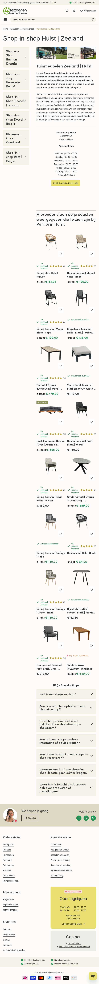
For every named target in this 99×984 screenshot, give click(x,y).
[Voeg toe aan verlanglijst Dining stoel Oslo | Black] (91, 533)
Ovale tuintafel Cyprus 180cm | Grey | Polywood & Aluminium (80, 498)
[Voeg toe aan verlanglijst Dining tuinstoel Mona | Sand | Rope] (91, 253)
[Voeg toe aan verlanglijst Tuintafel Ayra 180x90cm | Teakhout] (91, 645)
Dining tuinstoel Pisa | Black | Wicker (80, 442)
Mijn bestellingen (10, 905)
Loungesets (8, 844)
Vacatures (7, 945)
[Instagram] (86, 818)
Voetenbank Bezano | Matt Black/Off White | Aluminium (80, 386)
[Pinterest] (93, 818)
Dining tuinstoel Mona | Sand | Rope (81, 274)
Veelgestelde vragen (60, 850)
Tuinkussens (9, 876)
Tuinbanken (8, 865)
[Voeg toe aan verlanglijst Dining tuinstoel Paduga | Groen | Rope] (60, 589)
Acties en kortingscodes (14, 950)
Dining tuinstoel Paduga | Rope (50, 554)
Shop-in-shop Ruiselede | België (16, 80)
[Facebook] (78, 818)
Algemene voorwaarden (61, 870)
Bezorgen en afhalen (60, 860)
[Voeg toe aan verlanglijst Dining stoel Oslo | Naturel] (60, 253)
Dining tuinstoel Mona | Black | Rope (50, 330)
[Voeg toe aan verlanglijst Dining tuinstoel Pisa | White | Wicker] (60, 477)
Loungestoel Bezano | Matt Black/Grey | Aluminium (49, 666)
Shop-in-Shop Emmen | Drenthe (16, 57)
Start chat (30, 818)
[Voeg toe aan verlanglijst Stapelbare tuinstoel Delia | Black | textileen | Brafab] (91, 309)
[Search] (93, 19)
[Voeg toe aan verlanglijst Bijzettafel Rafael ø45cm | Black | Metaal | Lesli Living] (91, 589)
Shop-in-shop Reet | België (16, 156)
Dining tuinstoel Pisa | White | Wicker (49, 498)
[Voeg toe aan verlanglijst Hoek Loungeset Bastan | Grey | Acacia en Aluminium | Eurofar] (60, 421)
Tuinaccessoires (10, 881)
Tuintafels (7, 860)
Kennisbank (15, 29)
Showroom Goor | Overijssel (16, 138)
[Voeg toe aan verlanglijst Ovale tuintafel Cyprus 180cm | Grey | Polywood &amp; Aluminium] (91, 477)
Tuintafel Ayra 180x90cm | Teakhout (79, 666)
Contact (6, 940)
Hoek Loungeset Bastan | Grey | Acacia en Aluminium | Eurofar (50, 442)
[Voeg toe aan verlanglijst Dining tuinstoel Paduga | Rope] (60, 533)
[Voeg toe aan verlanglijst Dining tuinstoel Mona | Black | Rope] (60, 309)
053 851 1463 (74, 943)
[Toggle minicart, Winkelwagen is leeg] (87, 11)
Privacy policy (57, 876)
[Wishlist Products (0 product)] (66, 11)
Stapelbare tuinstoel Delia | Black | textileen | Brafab (81, 330)
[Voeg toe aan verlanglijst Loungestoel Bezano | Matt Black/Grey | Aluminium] (60, 645)
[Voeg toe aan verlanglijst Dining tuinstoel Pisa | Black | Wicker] (91, 421)
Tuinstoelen (8, 855)
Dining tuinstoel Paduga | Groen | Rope (50, 610)
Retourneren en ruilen (61, 865)
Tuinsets (7, 850)
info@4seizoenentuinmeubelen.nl (74, 947)
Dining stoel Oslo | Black (81, 553)
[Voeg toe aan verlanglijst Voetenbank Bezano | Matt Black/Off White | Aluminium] (91, 365)
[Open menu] (5, 19)
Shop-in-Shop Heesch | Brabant (16, 100)
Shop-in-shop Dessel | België (16, 119)
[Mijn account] (74, 11)
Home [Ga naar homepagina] (5, 29)
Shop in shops (28, 29)
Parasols (7, 870)
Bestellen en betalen (60, 855)
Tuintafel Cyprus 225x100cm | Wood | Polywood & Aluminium (50, 386)
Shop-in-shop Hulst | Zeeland (48, 29)
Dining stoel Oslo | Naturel (47, 274)
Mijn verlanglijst (10, 910)
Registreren (8, 899)
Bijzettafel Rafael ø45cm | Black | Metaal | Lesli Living (81, 610)
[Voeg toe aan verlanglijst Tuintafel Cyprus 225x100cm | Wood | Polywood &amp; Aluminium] (60, 365)
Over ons (7, 929)
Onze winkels (9, 935)
